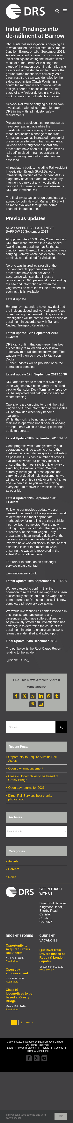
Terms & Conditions (37, 1050)
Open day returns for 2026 (26, 787)
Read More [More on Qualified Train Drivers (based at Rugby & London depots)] (46, 969)
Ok (61, 1116)
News (12, 877)
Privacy (45, 1047)
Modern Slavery (27, 1047)
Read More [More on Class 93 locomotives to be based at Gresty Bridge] (12, 1009)
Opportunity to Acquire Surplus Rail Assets (18, 949)
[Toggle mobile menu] (65, 11)
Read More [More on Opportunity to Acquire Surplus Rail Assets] (12, 961)
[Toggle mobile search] (57, 11)
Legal (10, 1047)
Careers (13, 869)
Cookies (58, 1047)
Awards (13, 861)
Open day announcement (25, 768)
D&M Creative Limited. (50, 1041)
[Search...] (30, 727)
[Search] (61, 727)
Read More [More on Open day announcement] (12, 981)
